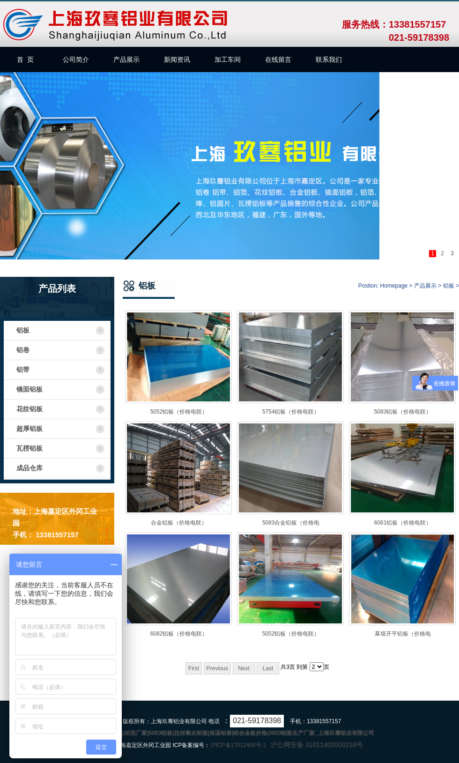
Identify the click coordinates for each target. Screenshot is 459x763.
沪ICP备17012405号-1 (238, 745)
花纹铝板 (29, 409)
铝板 (23, 330)
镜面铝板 (29, 389)
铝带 (23, 369)
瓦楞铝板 (29, 448)
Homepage (394, 285)
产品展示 (425, 285)
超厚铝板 (29, 428)
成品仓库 (29, 468)
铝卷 (23, 350)
